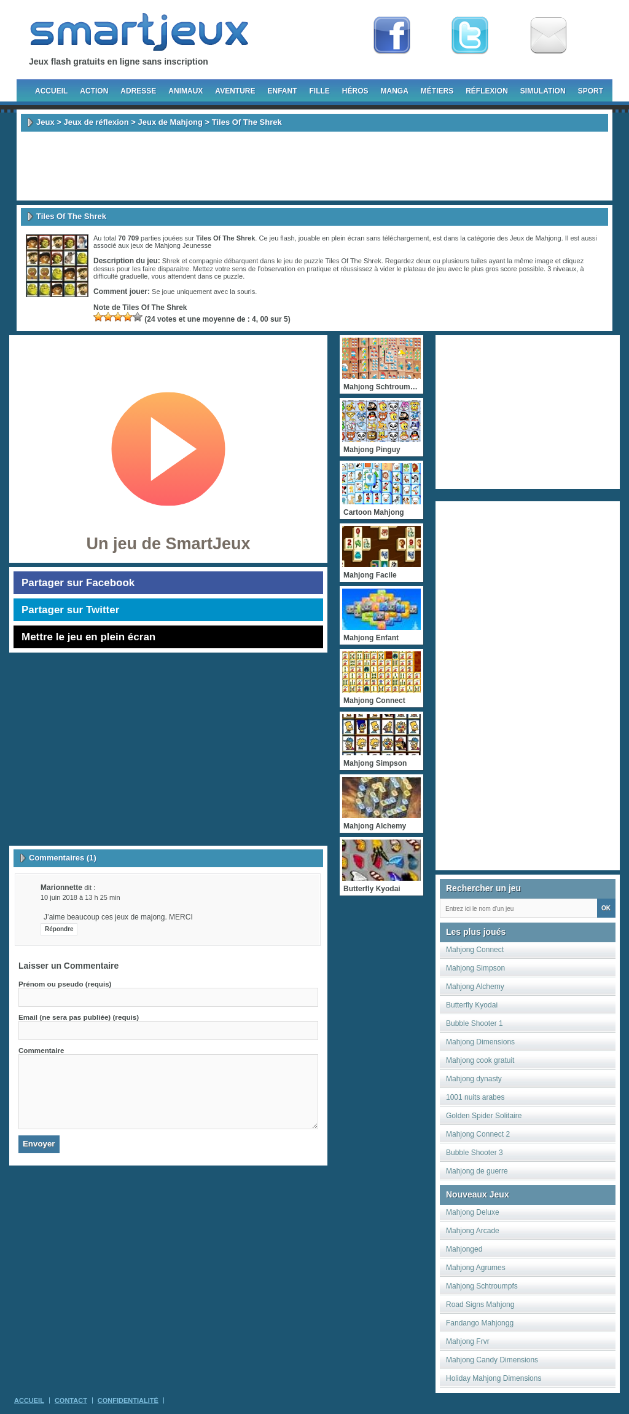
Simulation (543, 91)
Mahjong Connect (475, 949)
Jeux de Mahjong (170, 122)
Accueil (51, 91)
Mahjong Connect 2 (478, 1134)
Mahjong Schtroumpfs (482, 1286)
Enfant (282, 91)
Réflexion (487, 91)
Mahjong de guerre (477, 1171)
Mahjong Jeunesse (183, 245)
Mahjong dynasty (474, 1078)
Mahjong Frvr (468, 1341)
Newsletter (548, 35)
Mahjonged (464, 1249)
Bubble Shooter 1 (474, 1023)
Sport (590, 91)
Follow (470, 35)
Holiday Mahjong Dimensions (493, 1378)
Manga (394, 91)
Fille (319, 91)
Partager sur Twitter (70, 610)
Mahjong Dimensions (480, 1042)
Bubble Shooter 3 (474, 1152)
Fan (392, 35)
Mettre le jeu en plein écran (88, 637)
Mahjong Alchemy (475, 986)
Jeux (45, 122)
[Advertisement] (314, 166)
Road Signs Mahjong (480, 1304)
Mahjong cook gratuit (480, 1060)
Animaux (185, 91)
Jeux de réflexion (95, 122)
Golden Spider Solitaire (484, 1115)
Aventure (235, 91)
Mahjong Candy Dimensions (492, 1360)
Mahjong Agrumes (476, 1267)
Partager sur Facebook (78, 583)
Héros (355, 91)
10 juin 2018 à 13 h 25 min (80, 897)
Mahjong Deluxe (472, 1212)
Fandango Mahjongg (480, 1323)
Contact (71, 1400)
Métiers (437, 91)
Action (94, 91)
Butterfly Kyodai (472, 1005)
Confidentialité (128, 1400)
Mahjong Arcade (472, 1230)
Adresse (138, 91)
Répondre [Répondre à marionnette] (59, 929)
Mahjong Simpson (475, 968)
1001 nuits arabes (475, 1097)
